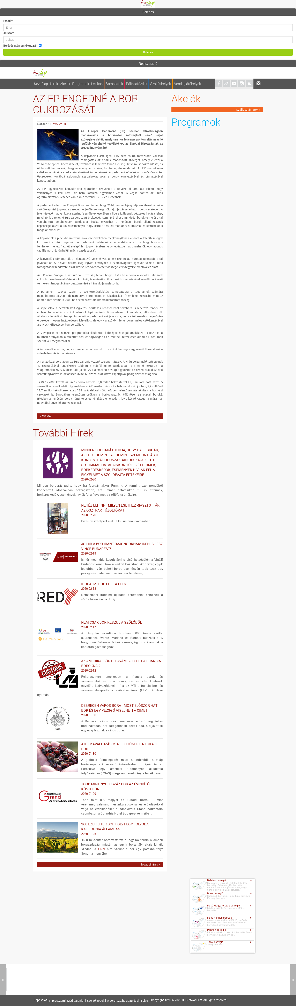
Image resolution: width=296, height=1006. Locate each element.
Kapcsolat (40, 1000)
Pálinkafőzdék (136, 83)
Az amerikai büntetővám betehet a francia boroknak (100, 665)
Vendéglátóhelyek (187, 83)
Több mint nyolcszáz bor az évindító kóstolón (100, 789)
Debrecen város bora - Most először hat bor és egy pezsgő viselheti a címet (100, 710)
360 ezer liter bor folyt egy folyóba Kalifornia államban (100, 829)
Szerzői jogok (95, 1000)
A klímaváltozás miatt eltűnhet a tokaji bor (100, 748)
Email (8, 21)
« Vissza (45, 416)
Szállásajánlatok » (248, 109)
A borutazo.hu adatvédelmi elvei (128, 1000)
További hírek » (150, 864)
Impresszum (57, 1000)
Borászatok (114, 83)
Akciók (65, 83)
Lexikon (97, 83)
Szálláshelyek (160, 83)
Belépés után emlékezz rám (20, 46)
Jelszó (8, 33)
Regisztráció (148, 63)
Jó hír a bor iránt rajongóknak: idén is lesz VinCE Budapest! (100, 548)
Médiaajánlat (75, 1000)
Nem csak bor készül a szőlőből (100, 624)
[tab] (148, 12)
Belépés (148, 12)
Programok (80, 83)
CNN (101, 849)
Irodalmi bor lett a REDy (100, 586)
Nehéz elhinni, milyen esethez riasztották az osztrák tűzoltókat (100, 510)
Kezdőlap (41, 83)
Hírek (54, 83)
